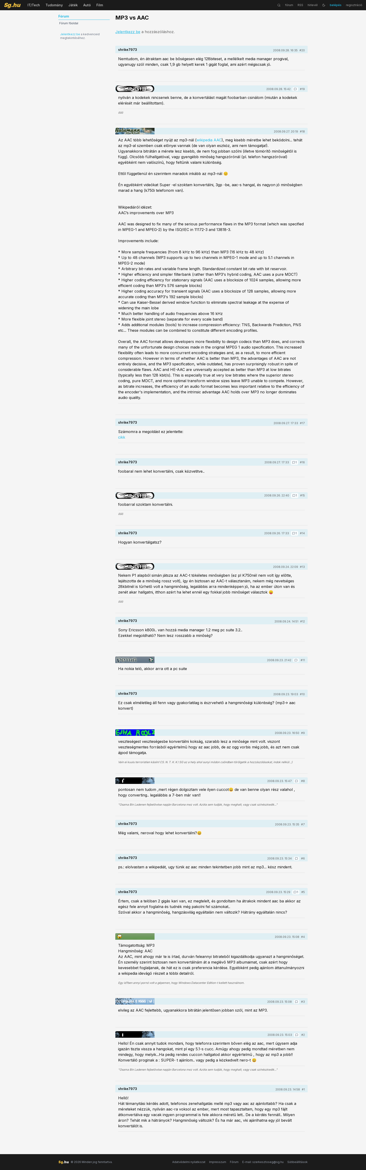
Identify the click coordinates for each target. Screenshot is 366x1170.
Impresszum (217, 1162)
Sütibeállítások (297, 1162)
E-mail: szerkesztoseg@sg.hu (263, 1162)
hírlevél (313, 5)
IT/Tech (34, 5)
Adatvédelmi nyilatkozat (188, 1162)
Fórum (234, 1162)
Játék (73, 5)
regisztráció (354, 5)
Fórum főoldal (68, 23)
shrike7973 (127, 50)
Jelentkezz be (70, 34)
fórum (289, 5)
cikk (121, 437)
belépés (335, 5)
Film (99, 5)
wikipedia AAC (209, 140)
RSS (300, 5)
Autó (87, 5)
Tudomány (54, 5)
